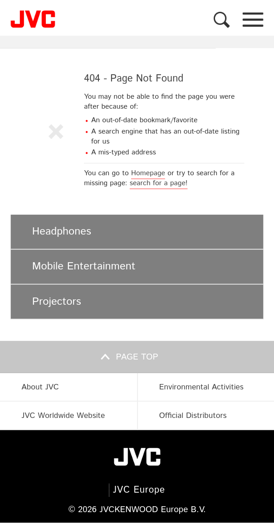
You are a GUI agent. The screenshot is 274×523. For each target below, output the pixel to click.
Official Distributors (193, 415)
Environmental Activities (201, 387)
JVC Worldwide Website (63, 415)
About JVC (40, 387)
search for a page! (159, 183)
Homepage (148, 173)
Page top (137, 357)
